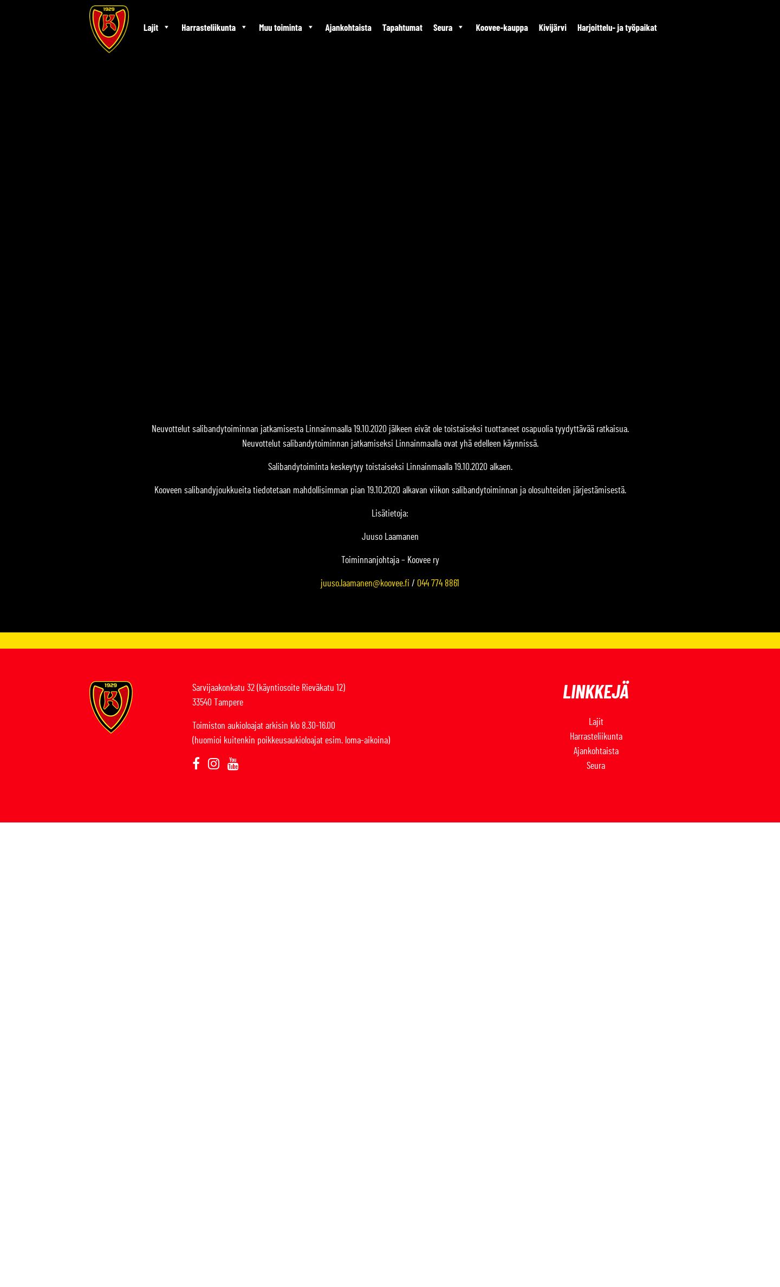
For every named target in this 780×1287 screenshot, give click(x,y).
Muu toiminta (286, 27)
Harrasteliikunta (214, 27)
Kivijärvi (553, 27)
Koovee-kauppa (502, 27)
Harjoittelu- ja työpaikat (617, 27)
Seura (449, 27)
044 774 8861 (438, 584)
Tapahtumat (402, 27)
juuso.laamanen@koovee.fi (365, 584)
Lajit (157, 27)
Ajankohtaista (349, 27)
